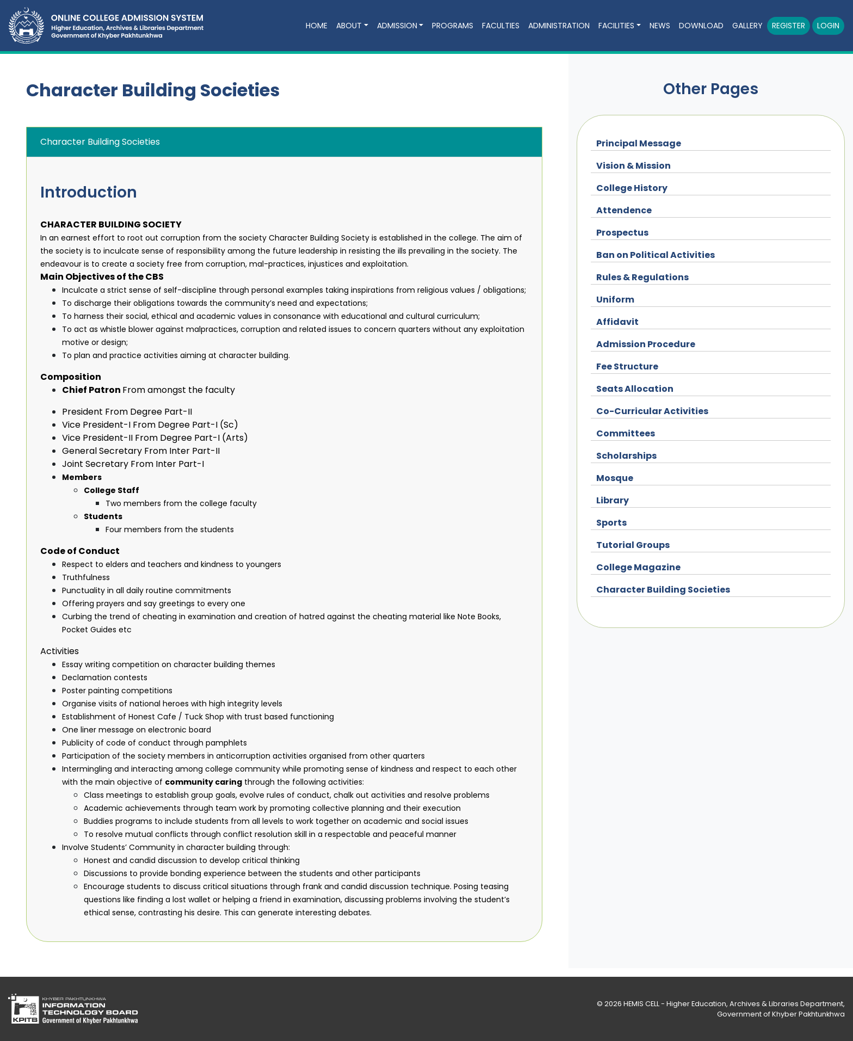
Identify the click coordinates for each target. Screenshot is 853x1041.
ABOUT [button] (349, 25)
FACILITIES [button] (616, 25)
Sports (611, 522)
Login (828, 25)
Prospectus (622, 232)
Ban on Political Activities (655, 255)
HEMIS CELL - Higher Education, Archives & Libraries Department (733, 1003)
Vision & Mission (633, 165)
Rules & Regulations (642, 277)
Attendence (624, 210)
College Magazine (638, 567)
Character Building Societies (663, 589)
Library (612, 500)
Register (788, 25)
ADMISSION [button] (397, 25)
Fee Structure (627, 366)
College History (631, 188)
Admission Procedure (645, 344)
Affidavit (617, 322)
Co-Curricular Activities (652, 411)
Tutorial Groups (633, 545)
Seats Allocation (634, 389)
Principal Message (638, 143)
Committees (625, 433)
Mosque (614, 478)
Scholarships (626, 455)
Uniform (615, 299)
